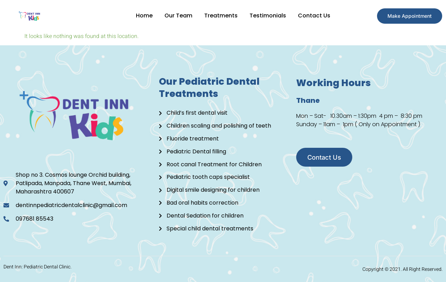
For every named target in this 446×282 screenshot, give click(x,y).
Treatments (220, 16)
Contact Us (314, 16)
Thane (308, 100)
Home (141, 16)
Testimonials (267, 16)
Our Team (177, 16)
